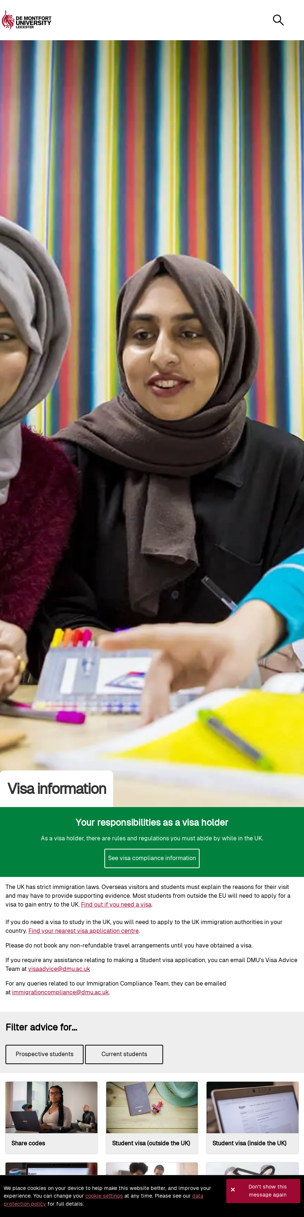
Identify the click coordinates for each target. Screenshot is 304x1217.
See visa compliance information (152, 858)
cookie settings (104, 1196)
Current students (124, 1054)
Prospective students (44, 1054)
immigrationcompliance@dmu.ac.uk (60, 992)
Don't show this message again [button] (268, 1191)
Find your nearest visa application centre (83, 930)
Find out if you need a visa (116, 904)
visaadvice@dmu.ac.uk (59, 968)
